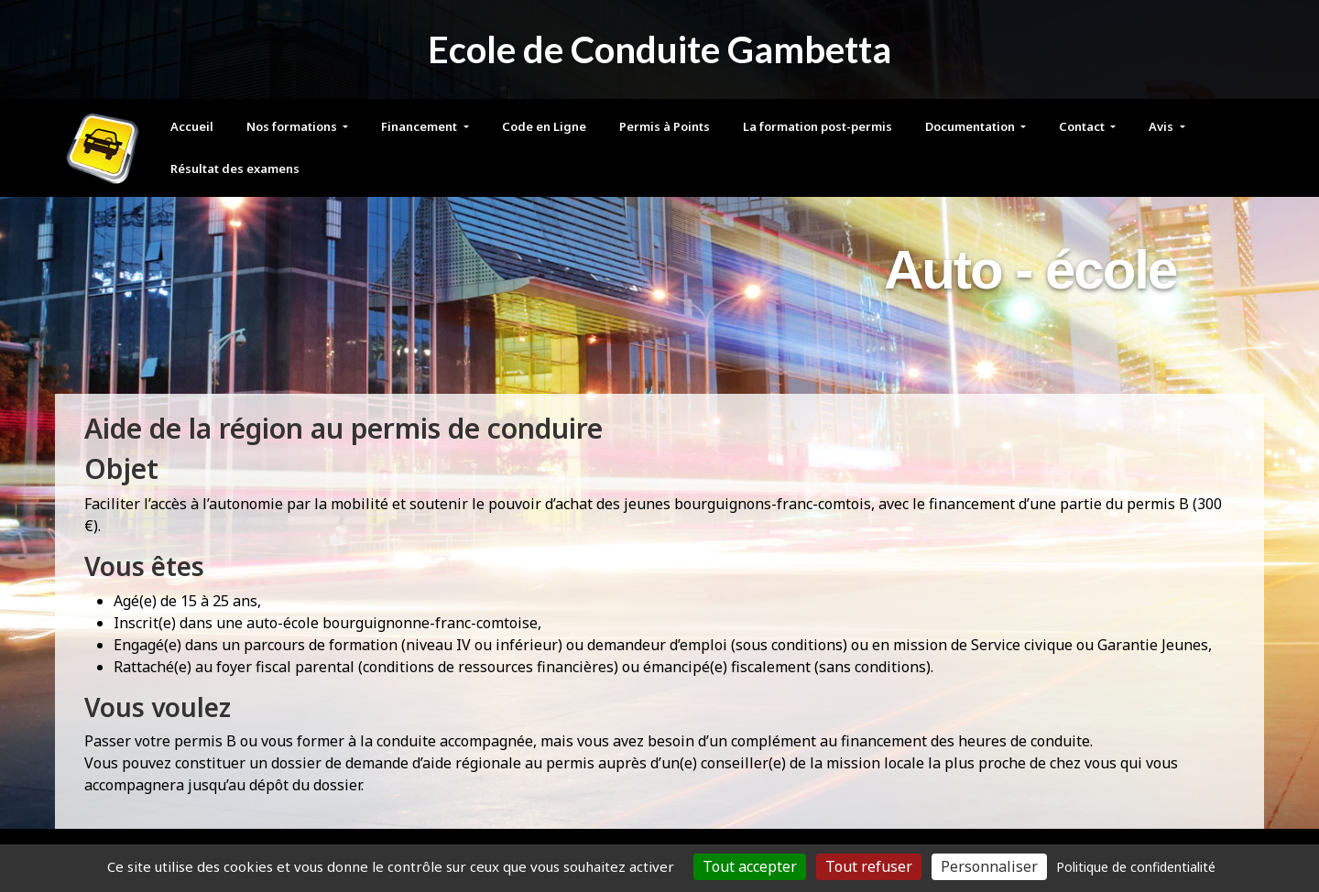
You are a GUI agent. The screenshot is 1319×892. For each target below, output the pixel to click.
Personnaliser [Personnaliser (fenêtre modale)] (989, 866)
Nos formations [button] (293, 126)
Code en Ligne (544, 126)
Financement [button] (420, 126)
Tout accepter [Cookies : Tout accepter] (750, 866)
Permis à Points (664, 126)
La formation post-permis (817, 126)
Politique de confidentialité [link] (1135, 867)
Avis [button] (1162, 126)
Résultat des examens (235, 168)
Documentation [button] (971, 126)
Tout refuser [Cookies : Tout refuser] (868, 866)
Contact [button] (1083, 126)
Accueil (191, 126)
